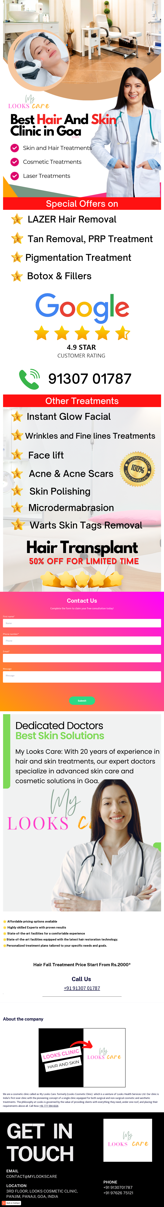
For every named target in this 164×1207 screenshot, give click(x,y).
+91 (82, 988)
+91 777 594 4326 (48, 1106)
